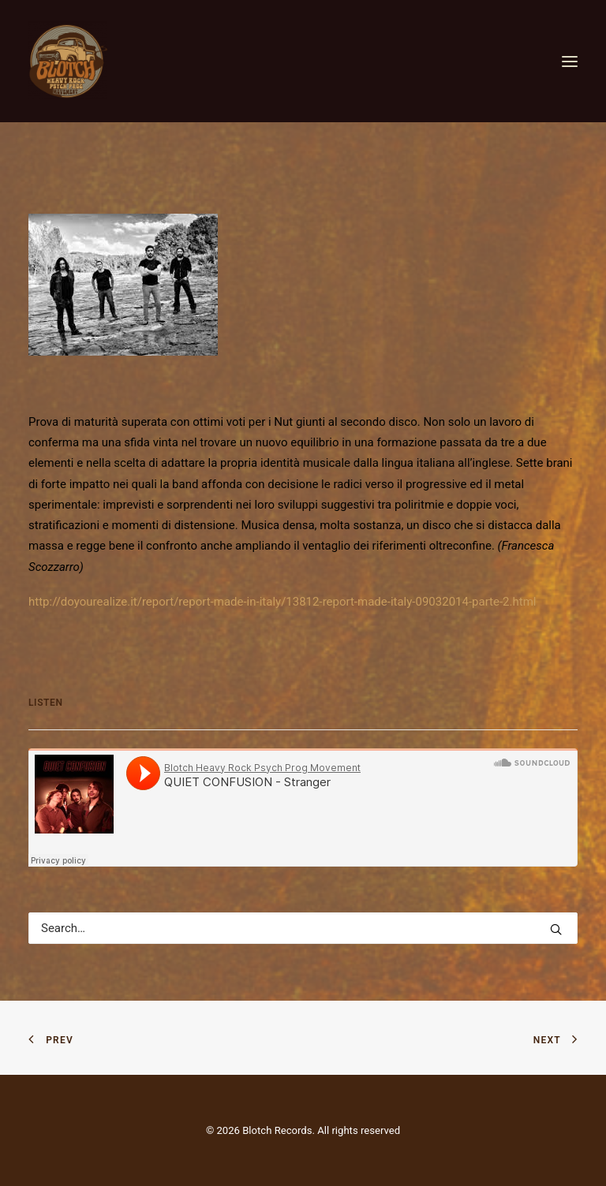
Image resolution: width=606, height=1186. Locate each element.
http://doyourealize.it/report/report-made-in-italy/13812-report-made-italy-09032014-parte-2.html (282, 602)
